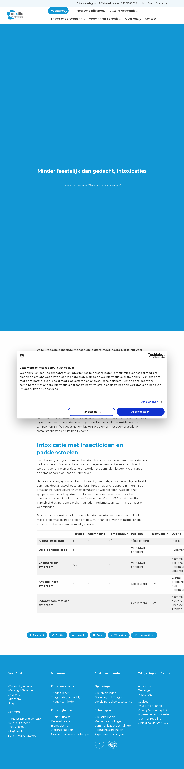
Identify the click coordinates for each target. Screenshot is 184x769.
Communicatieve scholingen (114, 725)
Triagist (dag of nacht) (65, 697)
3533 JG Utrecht (19, 723)
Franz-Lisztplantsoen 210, (24, 718)
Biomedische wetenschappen (62, 728)
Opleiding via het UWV (153, 723)
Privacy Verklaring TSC (153, 710)
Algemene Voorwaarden (154, 714)
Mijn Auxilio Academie (155, 3)
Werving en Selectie (67, 18)
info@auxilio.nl (17, 731)
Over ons (95, 18)
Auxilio (23, 15)
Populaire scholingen (109, 729)
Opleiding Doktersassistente (113, 701)
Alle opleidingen (105, 693)
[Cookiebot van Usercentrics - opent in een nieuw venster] (150, 355)
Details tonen (149, 401)
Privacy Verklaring (150, 705)
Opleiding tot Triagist (109, 697)
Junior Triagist (60, 717)
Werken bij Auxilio (20, 686)
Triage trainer (60, 693)
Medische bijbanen (87, 10)
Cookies (143, 701)
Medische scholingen (109, 721)
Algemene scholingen (109, 734)
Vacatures (59, 10)
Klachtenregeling (149, 718)
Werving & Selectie (20, 690)
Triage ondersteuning (155, 10)
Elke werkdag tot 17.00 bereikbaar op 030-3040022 (107, 3)
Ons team (14, 699)
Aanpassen (92, 411)
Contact (112, 18)
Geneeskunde (60, 721)
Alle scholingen (105, 717)
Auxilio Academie (120, 10)
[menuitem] (107, 3)
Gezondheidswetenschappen (71, 734)
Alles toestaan (140, 411)
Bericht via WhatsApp (22, 735)
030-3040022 (17, 727)
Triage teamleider (63, 701)
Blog (11, 703)
